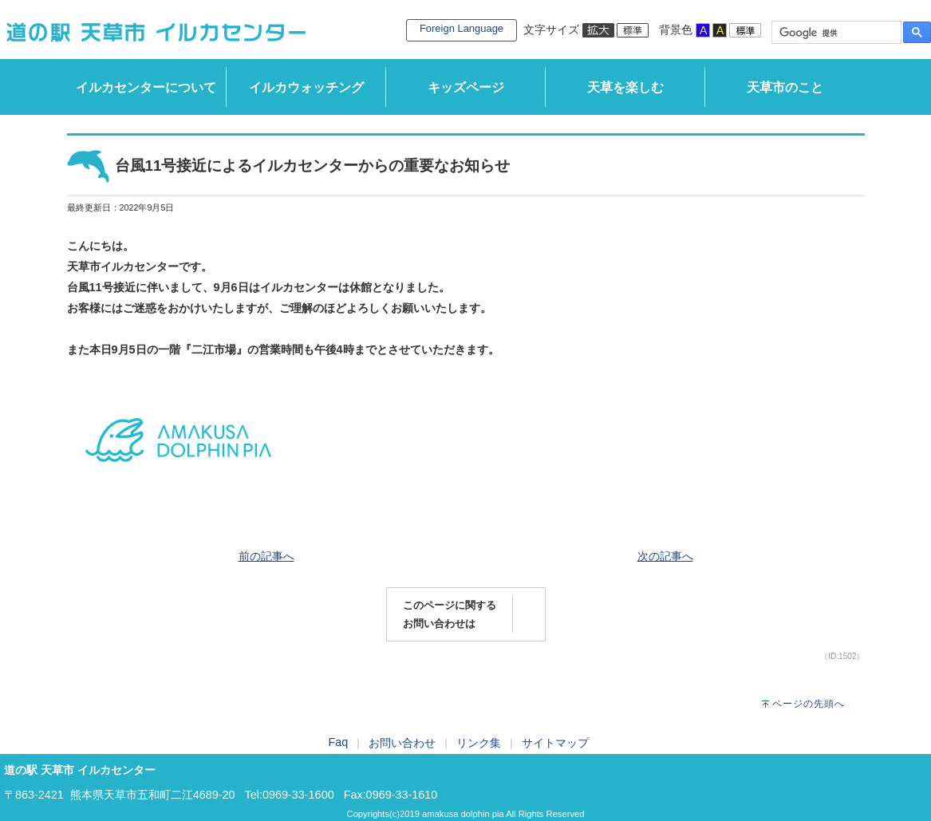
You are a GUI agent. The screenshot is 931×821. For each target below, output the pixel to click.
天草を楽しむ (625, 87)
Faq (339, 742)
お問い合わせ (402, 742)
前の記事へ (266, 556)
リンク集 (478, 742)
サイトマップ (555, 742)
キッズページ (466, 87)
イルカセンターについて (146, 87)
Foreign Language (461, 28)
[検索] (834, 33)
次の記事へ (665, 556)
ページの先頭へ (808, 704)
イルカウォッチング (306, 87)
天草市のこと (785, 87)
